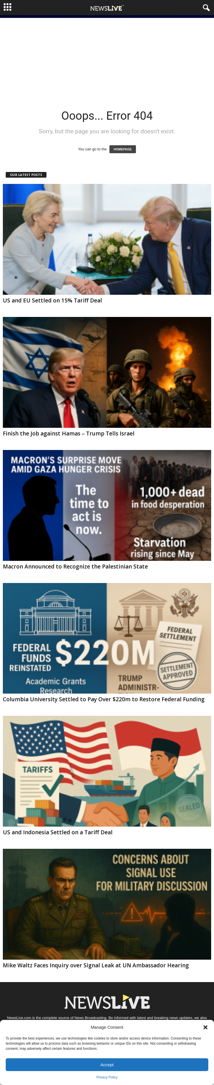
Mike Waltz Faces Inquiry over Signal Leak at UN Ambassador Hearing (96, 965)
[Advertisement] (107, 57)
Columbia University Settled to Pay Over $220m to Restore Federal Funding (104, 699)
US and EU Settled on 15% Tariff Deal (52, 300)
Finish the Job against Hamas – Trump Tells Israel (68, 433)
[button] (205, 1027)
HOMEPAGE (123, 149)
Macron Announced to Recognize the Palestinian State (75, 566)
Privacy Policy (107, 1077)
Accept (107, 1064)
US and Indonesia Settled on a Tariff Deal (58, 832)
